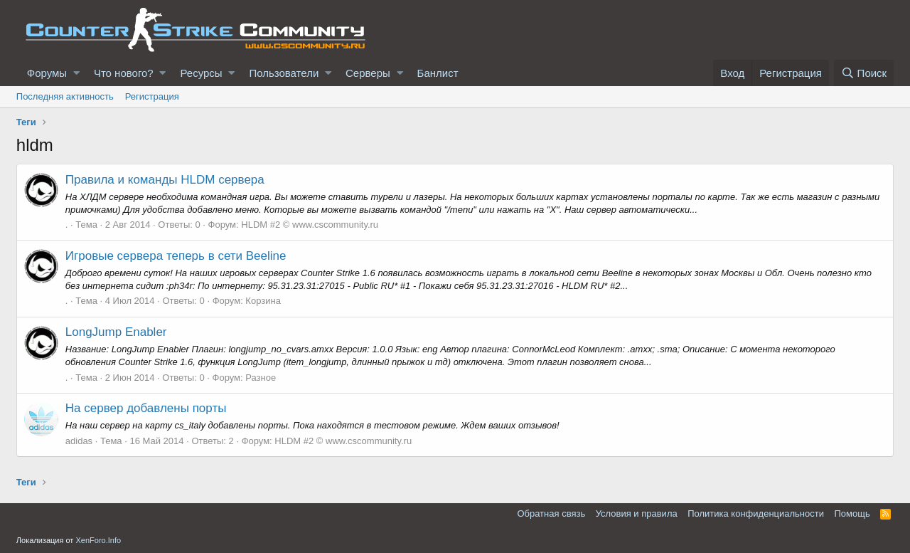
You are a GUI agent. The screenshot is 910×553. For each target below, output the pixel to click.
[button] (76, 73)
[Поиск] (864, 73)
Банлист (438, 73)
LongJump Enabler (116, 332)
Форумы (47, 73)
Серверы (368, 73)
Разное (260, 377)
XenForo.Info (98, 540)
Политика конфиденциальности (755, 513)
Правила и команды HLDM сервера (164, 179)
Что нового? (124, 73)
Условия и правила (637, 513)
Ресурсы (201, 73)
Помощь (852, 513)
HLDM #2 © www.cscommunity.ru (309, 224)
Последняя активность (65, 96)
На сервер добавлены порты (146, 408)
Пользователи (283, 73)
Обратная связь (551, 513)
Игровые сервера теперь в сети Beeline (176, 256)
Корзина (263, 300)
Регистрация (152, 96)
